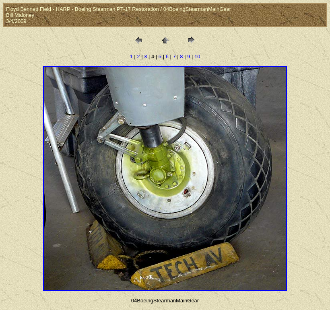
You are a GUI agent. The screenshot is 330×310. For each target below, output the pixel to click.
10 (197, 56)
